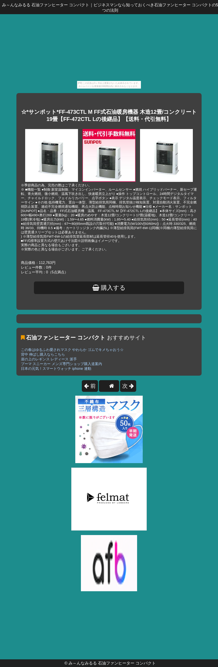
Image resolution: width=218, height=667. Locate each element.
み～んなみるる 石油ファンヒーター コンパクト (112, 663)
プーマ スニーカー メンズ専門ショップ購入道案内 (61, 364)
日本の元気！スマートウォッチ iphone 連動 (56, 368)
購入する (109, 287)
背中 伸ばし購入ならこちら (43, 354)
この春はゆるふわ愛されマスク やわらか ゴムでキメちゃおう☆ (72, 350)
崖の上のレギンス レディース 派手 (49, 359)
